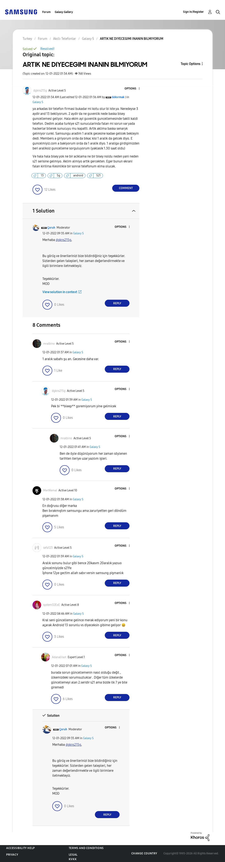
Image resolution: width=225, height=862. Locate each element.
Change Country (144, 853)
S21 (98, 175)
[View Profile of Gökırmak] (118, 97)
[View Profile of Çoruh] (51, 227)
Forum (46, 12)
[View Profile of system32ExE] (51, 605)
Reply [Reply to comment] (117, 303)
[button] (132, 89)
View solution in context (59, 292)
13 (42, 175)
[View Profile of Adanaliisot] (59, 657)
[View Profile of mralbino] (49, 343)
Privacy (12, 854)
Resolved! (47, 49)
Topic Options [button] (190, 64)
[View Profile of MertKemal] (50, 490)
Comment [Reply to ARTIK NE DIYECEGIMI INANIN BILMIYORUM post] (126, 188)
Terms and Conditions (86, 848)
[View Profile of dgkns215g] (40, 90)
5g (58, 175)
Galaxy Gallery (64, 12)
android (78, 175)
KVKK (73, 859)
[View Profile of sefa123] (48, 548)
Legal (73, 854)
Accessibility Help (20, 848)
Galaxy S (38, 102)
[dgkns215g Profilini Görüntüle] (63, 240)
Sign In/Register (193, 12)
